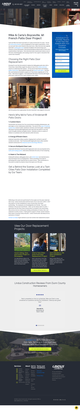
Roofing (33, 5)
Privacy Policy (40, 375)
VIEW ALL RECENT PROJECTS (39, 270)
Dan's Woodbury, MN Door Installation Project (57, 254)
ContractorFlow (37, 1)
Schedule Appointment (29, 2)
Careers (59, 1)
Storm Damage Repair (21, 379)
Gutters (20, 368)
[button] (76, 407)
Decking (55, 5)
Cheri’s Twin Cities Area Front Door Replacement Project (39, 254)
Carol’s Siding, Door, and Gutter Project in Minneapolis (21, 254)
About (25, 1)
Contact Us (61, 36)
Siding (50, 5)
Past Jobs (27, 382)
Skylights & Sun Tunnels (45, 6)
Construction (22, 382)
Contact (63, 1)
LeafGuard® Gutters (26, 5)
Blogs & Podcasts (49, 2)
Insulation (62, 5)
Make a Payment (54, 2)
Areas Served (67, 2)
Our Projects (44, 2)
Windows (38, 5)
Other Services (68, 5)
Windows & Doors (21, 372)
